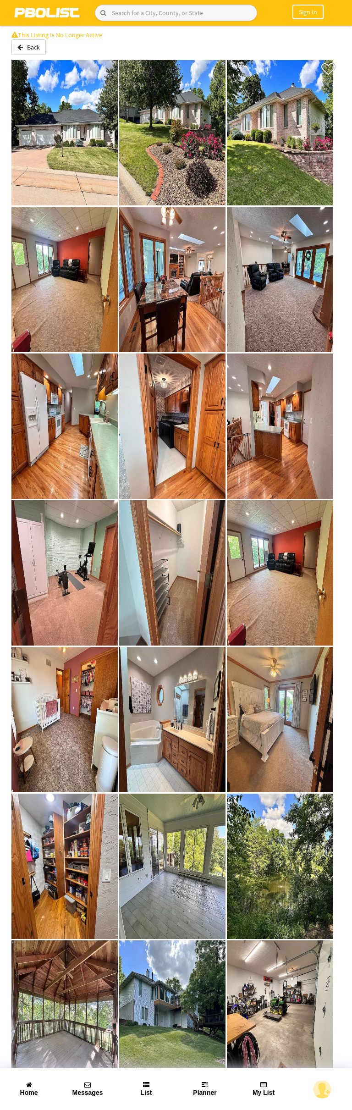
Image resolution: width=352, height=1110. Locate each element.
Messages (87, 1089)
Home (29, 1089)
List (146, 1089)
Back (28, 47)
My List (264, 1089)
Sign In (308, 12)
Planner (204, 1089)
